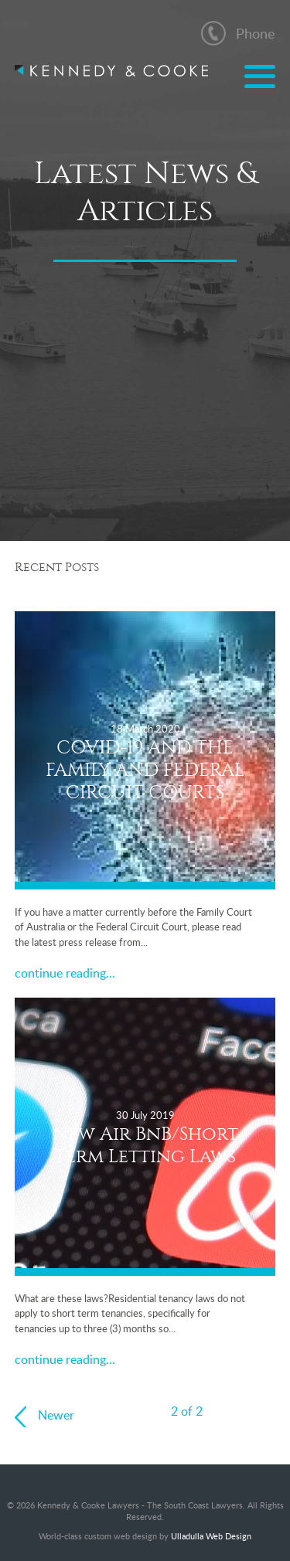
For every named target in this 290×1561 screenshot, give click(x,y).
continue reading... (65, 972)
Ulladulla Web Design (211, 1536)
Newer (56, 1414)
